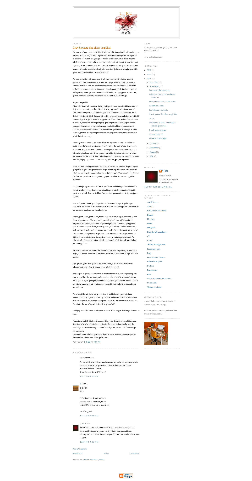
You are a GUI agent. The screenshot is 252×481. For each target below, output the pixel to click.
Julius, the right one (156, 244)
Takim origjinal (154, 287)
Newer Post (77, 453)
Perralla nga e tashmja (158, 110)
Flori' (149, 240)
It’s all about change (157, 130)
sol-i (149, 274)
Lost (149, 253)
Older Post (134, 453)
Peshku (150, 266)
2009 (149, 74)
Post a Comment (80, 449)
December (154, 82)
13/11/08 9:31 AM (89, 415)
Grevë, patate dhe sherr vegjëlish (163, 114)
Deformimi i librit (156, 106)
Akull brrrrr (153, 202)
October (153, 143)
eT (148, 236)
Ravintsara (152, 270)
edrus (149, 223)
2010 (149, 70)
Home (106, 453)
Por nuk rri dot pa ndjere (159, 90)
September (154, 147)
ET (81, 383)
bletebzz (150, 219)
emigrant (151, 227)
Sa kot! (152, 118)
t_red (126, 15)
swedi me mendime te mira (159, 278)
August (153, 152)
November (154, 86)
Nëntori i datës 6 (156, 134)
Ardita (150, 206)
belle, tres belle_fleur (156, 210)
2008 (149, 78)
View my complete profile (158, 187)
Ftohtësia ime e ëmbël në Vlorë (162, 101)
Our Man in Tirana (155, 257)
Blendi (150, 215)
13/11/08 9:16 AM (89, 376)
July (152, 156)
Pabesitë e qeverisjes (157, 138)
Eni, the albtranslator (157, 232)
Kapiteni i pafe (153, 249)
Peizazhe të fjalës (155, 261)
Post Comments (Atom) (94, 459)
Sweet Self (151, 283)
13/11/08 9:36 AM (89, 442)
